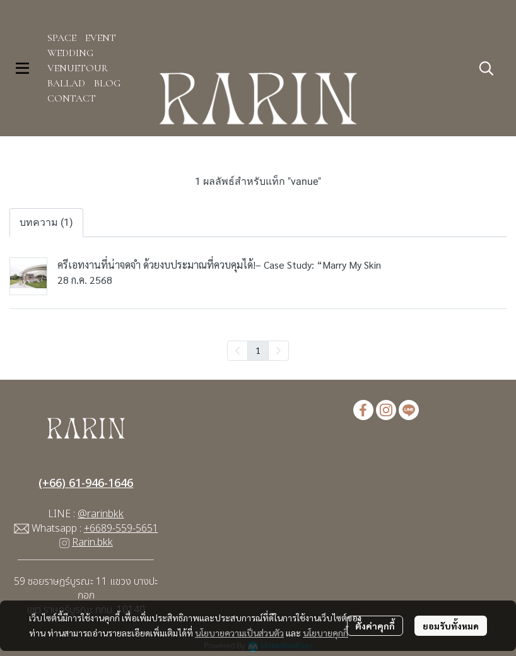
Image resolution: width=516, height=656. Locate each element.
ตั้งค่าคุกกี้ (375, 625)
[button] (486, 68)
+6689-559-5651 (121, 528)
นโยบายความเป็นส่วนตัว (239, 632)
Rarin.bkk (92, 542)
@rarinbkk (101, 514)
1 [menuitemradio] (258, 350)
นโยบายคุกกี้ (325, 632)
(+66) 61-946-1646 (85, 483)
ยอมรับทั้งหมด (451, 625)
